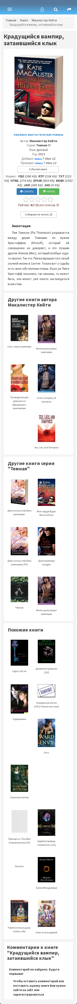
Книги (24, 20)
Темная (41, 145)
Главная (11, 20)
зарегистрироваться (28, 994)
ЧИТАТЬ (49, 191)
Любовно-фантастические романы (38, 134)
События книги (38, 169)
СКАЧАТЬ (27, 191)
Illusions (19, 866)
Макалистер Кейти (44, 20)
